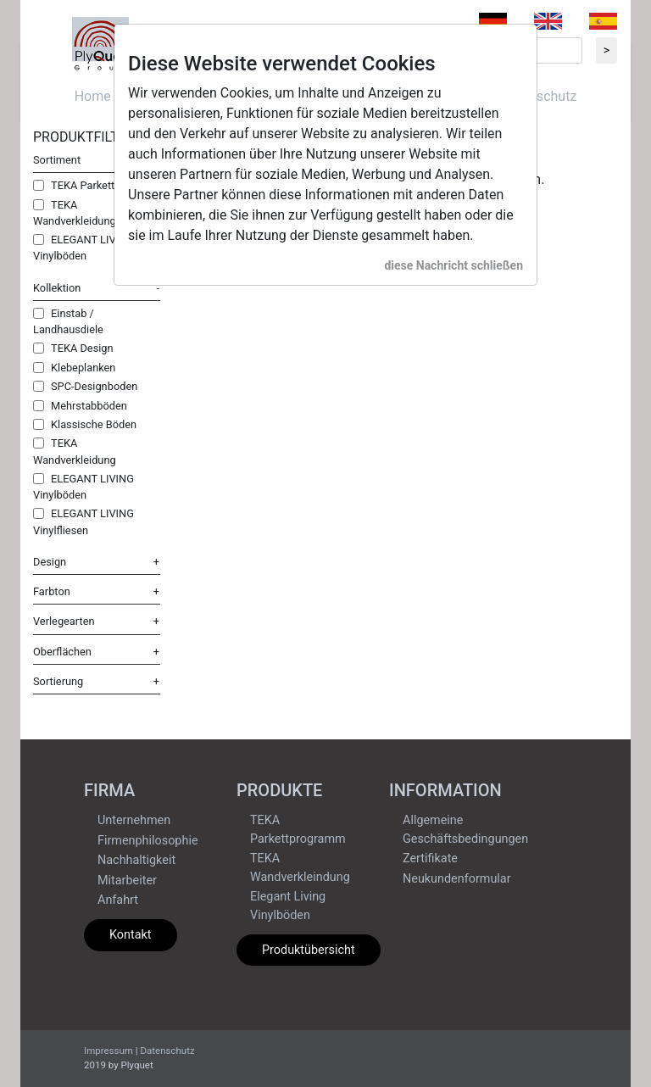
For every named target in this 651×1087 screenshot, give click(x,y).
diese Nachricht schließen (453, 265)
